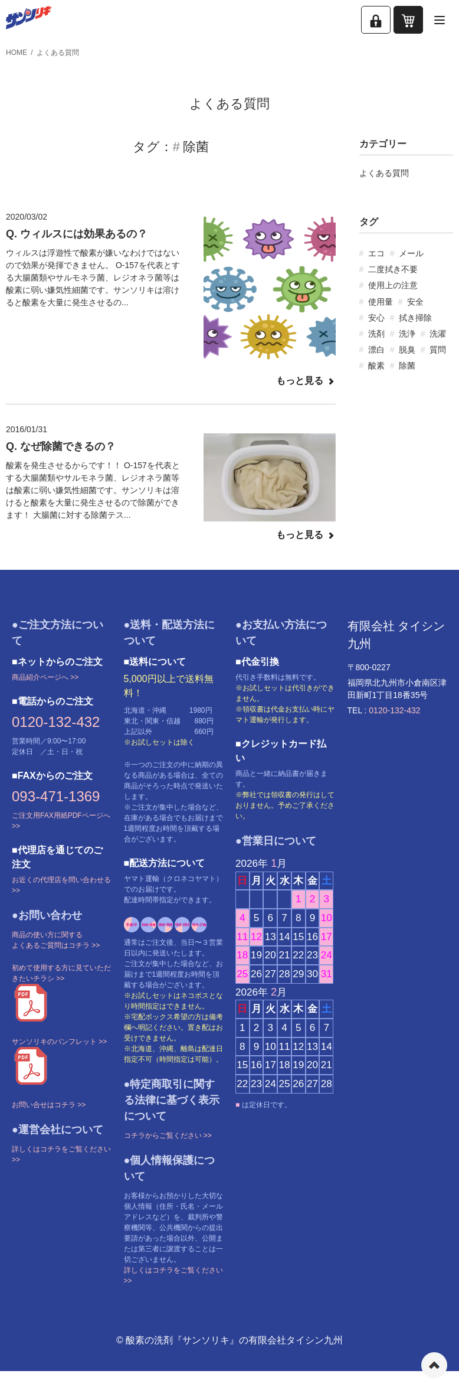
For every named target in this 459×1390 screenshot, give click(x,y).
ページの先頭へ (434, 1365)
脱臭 (407, 349)
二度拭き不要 (393, 269)
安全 (415, 301)
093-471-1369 (56, 796)
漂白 (376, 349)
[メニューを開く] (439, 20)
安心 (376, 317)
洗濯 (438, 333)
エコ (376, 253)
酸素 (376, 365)
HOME (16, 52)
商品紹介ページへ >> (45, 677)
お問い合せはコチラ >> (49, 1105)
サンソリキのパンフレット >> (59, 1041)
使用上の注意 (393, 285)
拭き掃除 (415, 317)
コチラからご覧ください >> (168, 1135)
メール (411, 253)
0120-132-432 (56, 722)
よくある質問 (58, 52)
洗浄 (407, 333)
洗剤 (376, 333)
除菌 (407, 365)
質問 (438, 349)
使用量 (380, 301)
